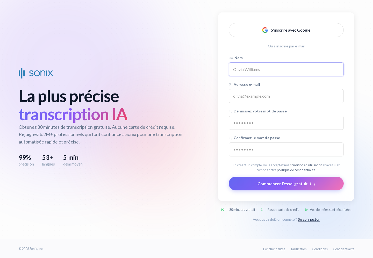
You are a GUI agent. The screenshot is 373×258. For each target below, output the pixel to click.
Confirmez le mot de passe (254, 137)
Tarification (298, 249)
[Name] (286, 69)
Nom (236, 57)
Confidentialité (343, 249)
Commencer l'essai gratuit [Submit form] (286, 183)
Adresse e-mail (244, 84)
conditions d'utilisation (306, 165)
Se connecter (309, 219)
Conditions (320, 249)
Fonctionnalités (274, 249)
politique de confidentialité (296, 170)
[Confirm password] (286, 149)
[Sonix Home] (36, 73)
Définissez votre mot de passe (258, 111)
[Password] (286, 123)
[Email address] (286, 96)
